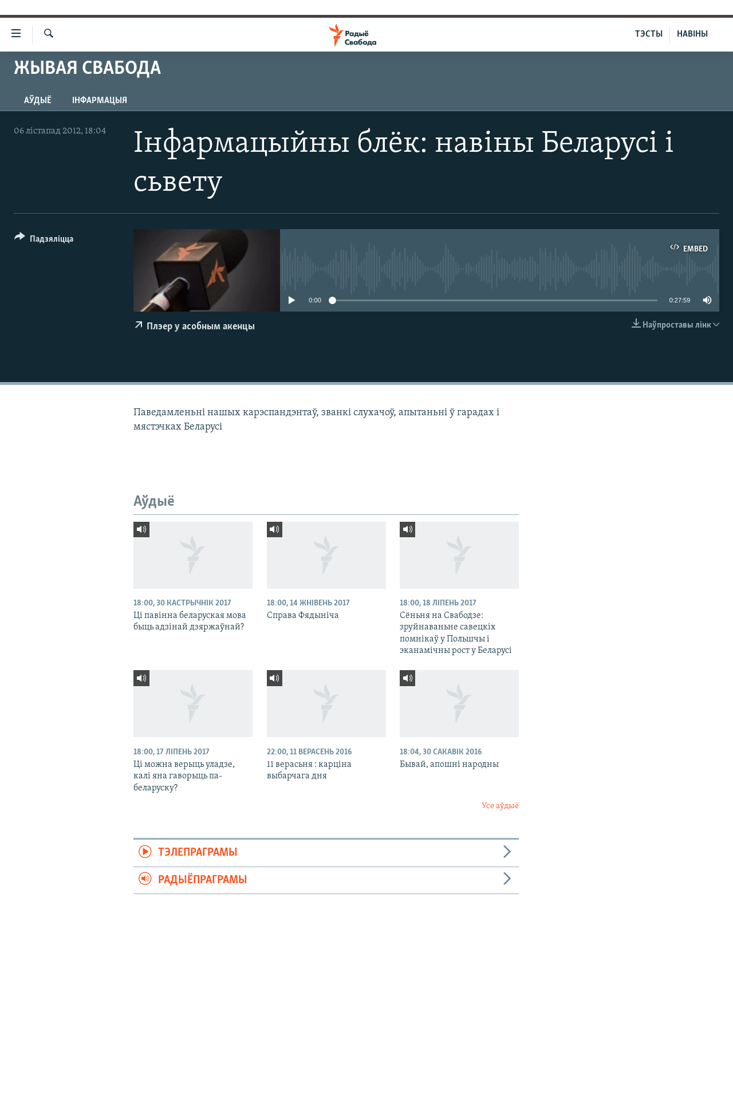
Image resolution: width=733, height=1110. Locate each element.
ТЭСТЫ (649, 34)
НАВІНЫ (692, 34)
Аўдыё (38, 100)
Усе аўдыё (500, 806)
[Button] (43, 241)
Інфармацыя (99, 100)
